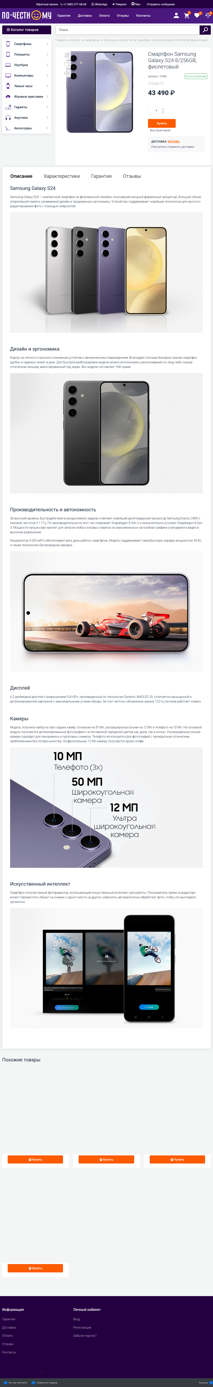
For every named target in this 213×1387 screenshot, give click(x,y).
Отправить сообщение (161, 4)
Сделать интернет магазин (17, 1371)
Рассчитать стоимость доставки (172, 146)
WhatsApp (99, 4)
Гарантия (101, 176)
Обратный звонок (47, 4)
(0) (156, 83)
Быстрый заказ (160, 130)
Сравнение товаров (47, 1382)
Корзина (203, 1382)
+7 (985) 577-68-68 (74, 4)
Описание (21, 176)
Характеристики (62, 176)
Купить (162, 123)
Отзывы (132, 176)
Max (136, 4)
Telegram (121, 4)
